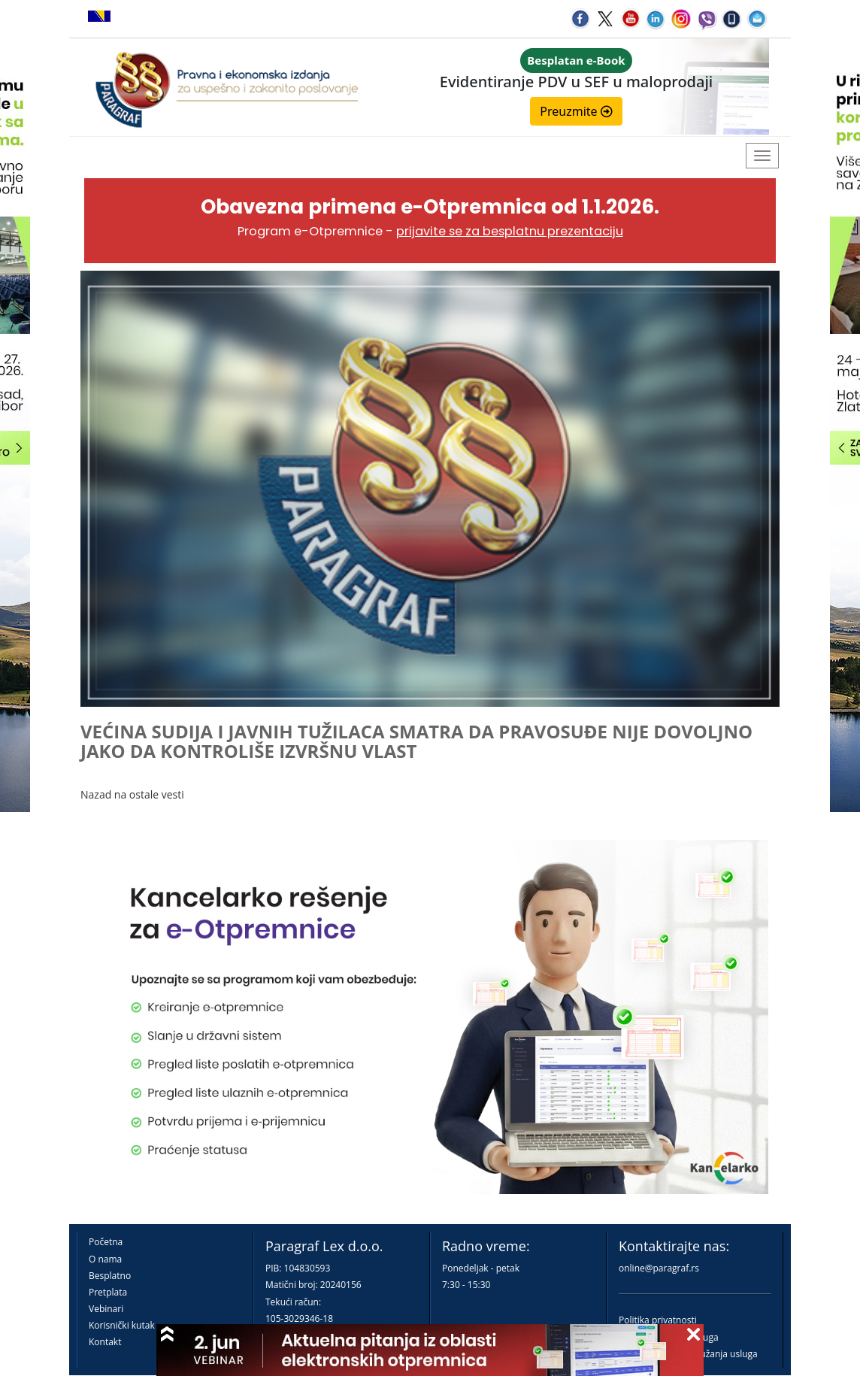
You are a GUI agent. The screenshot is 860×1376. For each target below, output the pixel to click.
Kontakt (105, 1341)
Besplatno (110, 1275)
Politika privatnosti (658, 1320)
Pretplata (108, 1292)
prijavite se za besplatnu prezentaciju (509, 231)
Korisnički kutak (122, 1325)
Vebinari (106, 1308)
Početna (106, 1241)
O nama (105, 1259)
